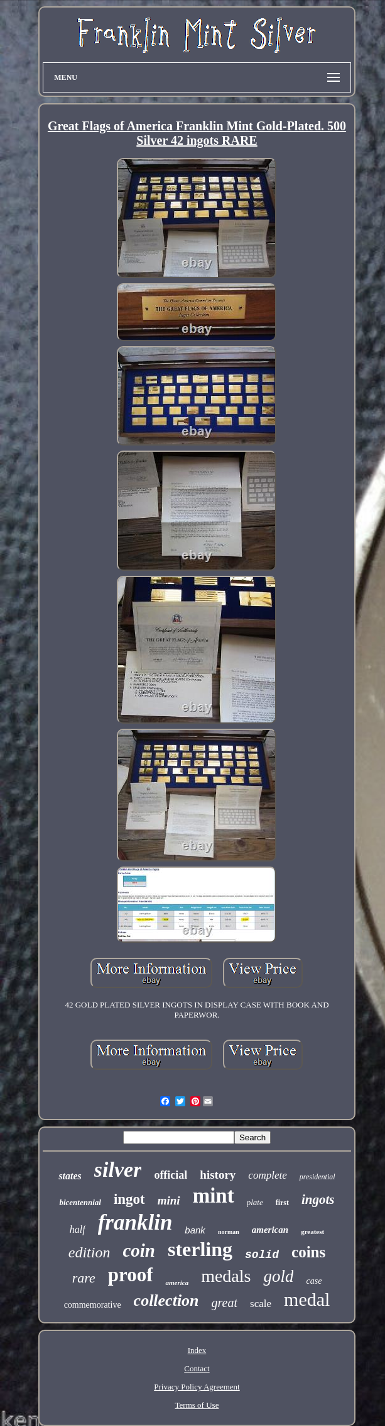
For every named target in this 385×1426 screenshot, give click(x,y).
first (282, 1202)
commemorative (92, 1305)
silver (118, 1169)
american (270, 1230)
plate (255, 1202)
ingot (129, 1199)
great (224, 1303)
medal (307, 1299)
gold (278, 1276)
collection (166, 1300)
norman (228, 1231)
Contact (196, 1368)
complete (267, 1175)
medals (226, 1276)
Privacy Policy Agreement (196, 1386)
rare (83, 1278)
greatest (312, 1231)
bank (195, 1230)
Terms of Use (197, 1405)
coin (138, 1250)
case (314, 1281)
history (218, 1174)
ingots (318, 1199)
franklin (135, 1222)
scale (260, 1304)
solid (262, 1255)
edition (89, 1252)
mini (169, 1200)
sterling (200, 1249)
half (77, 1229)
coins (308, 1252)
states (69, 1176)
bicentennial (79, 1202)
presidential (317, 1176)
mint (213, 1195)
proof (130, 1275)
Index (197, 1350)
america (176, 1282)
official (170, 1175)
